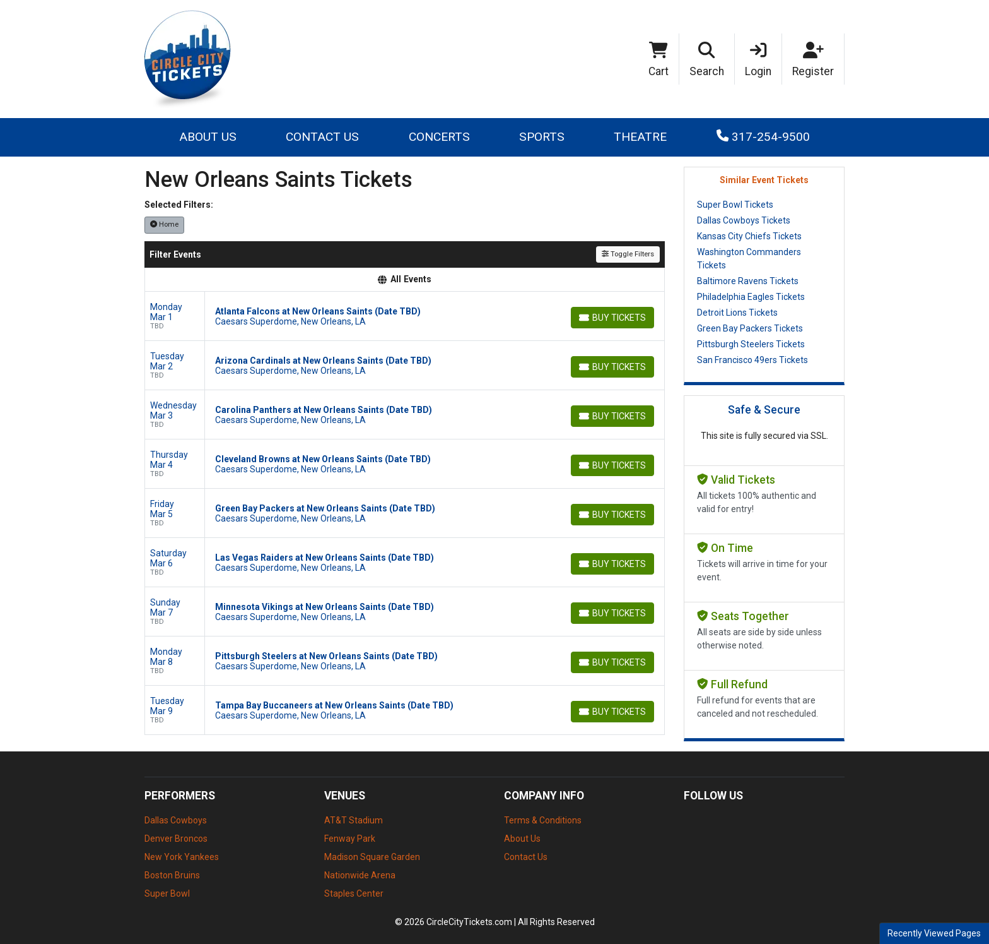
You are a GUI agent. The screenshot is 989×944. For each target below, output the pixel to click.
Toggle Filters (628, 254)
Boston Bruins (172, 875)
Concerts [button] (439, 136)
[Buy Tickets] (612, 317)
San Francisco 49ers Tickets (752, 360)
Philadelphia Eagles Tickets (751, 297)
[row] (404, 316)
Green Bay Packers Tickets (750, 328)
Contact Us (322, 136)
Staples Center (353, 893)
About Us (208, 136)
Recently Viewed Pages (934, 933)
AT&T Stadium (353, 820)
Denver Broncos (176, 838)
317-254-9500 (763, 136)
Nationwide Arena (359, 875)
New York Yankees (181, 857)
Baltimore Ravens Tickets (748, 281)
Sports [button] (542, 136)
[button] (707, 59)
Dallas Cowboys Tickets (743, 220)
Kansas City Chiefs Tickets (749, 236)
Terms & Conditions (543, 820)
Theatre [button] (640, 136)
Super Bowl (167, 893)
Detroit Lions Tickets (737, 313)
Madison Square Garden (372, 857)
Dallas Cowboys (175, 820)
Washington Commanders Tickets (749, 258)
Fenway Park (349, 838)
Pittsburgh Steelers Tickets (751, 344)
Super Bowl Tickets (735, 205)
